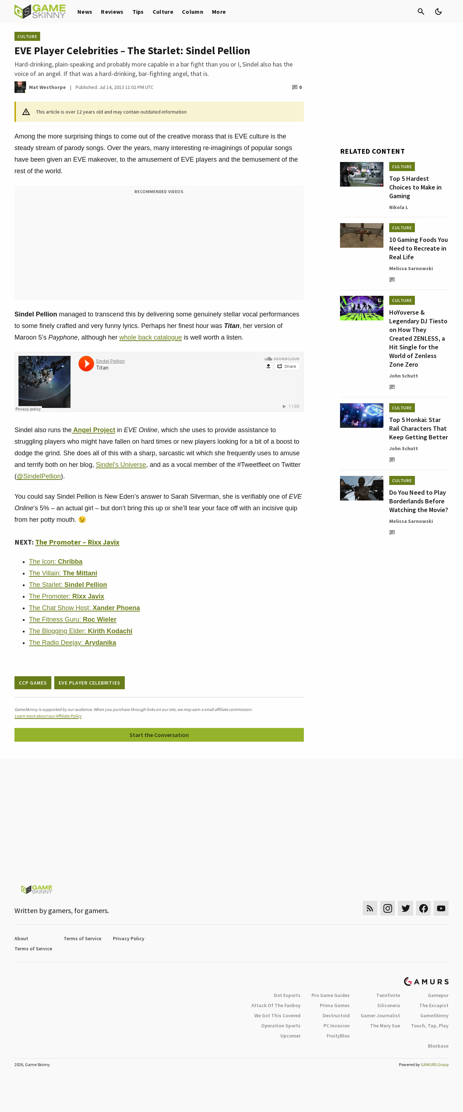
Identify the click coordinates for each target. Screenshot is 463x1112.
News (84, 11)
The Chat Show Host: (84, 608)
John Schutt (403, 375)
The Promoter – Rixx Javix (77, 541)
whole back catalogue (150, 337)
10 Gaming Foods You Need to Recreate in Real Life (418, 248)
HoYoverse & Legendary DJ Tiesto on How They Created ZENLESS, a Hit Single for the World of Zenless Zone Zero (418, 338)
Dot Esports (287, 995)
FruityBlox (338, 1035)
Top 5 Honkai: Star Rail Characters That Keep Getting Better (418, 428)
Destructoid (336, 1015)
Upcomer (290, 1035)
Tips (138, 11)
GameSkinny (434, 1015)
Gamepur (438, 995)
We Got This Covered (277, 1015)
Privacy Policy (128, 938)
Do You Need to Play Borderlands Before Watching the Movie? (418, 501)
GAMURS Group (435, 1064)
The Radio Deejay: (72, 642)
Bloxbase (438, 1046)
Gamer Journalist (380, 1015)
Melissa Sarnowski (411, 268)
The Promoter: (66, 596)
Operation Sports (281, 1025)
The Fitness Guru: (72, 619)
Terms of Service (82, 938)
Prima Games (335, 1005)
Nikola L (398, 207)
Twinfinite (388, 995)
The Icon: (55, 561)
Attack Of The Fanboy (276, 1005)
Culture (163, 11)
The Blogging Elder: (80, 631)
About (21, 938)
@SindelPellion (39, 476)
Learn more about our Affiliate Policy (47, 716)
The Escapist (434, 1005)
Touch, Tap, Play (430, 1025)
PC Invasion (336, 1025)
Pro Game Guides (330, 995)
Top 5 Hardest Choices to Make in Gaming (415, 187)
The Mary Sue (385, 1025)
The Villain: (63, 573)
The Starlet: (68, 584)
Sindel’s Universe (121, 464)
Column (192, 11)
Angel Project (93, 430)
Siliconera (388, 1005)
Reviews (112, 11)
